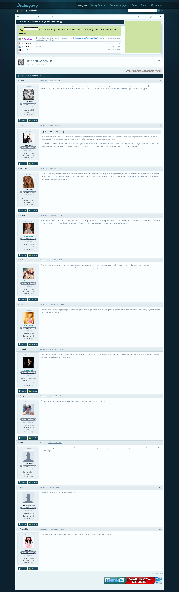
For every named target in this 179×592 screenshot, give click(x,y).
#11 (160, 529)
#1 (160, 80)
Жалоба (33, 120)
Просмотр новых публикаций (148, 17)
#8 (160, 396)
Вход (19, 11)
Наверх (22, 120)
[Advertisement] (141, 37)
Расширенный (161, 10)
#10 (160, 487)
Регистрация (31, 11)
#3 (160, 168)
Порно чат (156, 5)
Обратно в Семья (157, 573)
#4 (160, 215)
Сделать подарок (119, 5)
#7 (160, 349)
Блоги (144, 5)
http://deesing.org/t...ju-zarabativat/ (86, 38)
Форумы (82, 5)
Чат (134, 5)
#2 (160, 125)
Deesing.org (27, 5)
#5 (160, 260)
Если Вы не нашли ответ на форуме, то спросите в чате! (38, 22)
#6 (160, 304)
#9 (160, 443)
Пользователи (98, 5)
